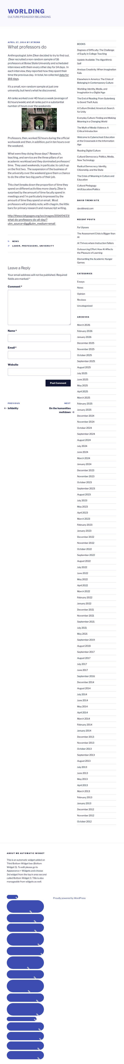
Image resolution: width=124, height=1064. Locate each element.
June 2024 (82, 452)
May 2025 (82, 385)
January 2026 (84, 337)
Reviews (81, 299)
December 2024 (85, 415)
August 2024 (84, 440)
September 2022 (86, 555)
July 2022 (82, 567)
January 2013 (84, 803)
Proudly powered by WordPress (69, 898)
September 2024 (86, 433)
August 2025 (84, 367)
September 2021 (86, 621)
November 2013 (85, 742)
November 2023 (85, 476)
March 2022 (83, 591)
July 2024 (82, 446)
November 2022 (85, 542)
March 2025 (83, 397)
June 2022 (82, 573)
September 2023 (86, 488)
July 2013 (82, 767)
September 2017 (86, 651)
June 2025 (82, 379)
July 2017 (82, 664)
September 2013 (86, 754)
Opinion (81, 293)
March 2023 (83, 518)
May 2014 (82, 706)
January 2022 (84, 603)
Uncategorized (84, 305)
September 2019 (86, 639)
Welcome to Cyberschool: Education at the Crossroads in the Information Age (96, 141)
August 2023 (84, 494)
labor (16, 246)
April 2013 (82, 785)
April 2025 (82, 391)
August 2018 (84, 645)
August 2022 (84, 561)
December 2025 (85, 343)
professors (30, 246)
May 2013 (82, 779)
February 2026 (84, 331)
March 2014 (83, 718)
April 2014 (82, 712)
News (15, 241)
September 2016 (86, 676)
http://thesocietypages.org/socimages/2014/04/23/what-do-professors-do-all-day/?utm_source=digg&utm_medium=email (39, 219)
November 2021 (85, 615)
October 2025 (84, 355)
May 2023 (82, 506)
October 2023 (84, 482)
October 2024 (84, 427)
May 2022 (82, 579)
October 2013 (84, 748)
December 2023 (85, 470)
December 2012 (85, 809)
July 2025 (82, 373)
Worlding (26, 11)
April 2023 (82, 512)
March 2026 (83, 324)
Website (13, 364)
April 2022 (82, 585)
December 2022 (85, 536)
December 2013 (85, 736)
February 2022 (84, 597)
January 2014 (84, 730)
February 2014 (84, 724)
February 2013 (84, 797)
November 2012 (85, 815)
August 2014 (84, 688)
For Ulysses (83, 227)
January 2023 (84, 530)
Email (12, 347)
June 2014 (82, 700)
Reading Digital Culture (89, 150)
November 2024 (85, 421)
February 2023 (84, 524)
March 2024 (83, 458)
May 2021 (82, 633)
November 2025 (85, 349)
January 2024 (84, 464)
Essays (80, 281)
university (47, 246)
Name (12, 330)
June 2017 (82, 670)
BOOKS (81, 44)
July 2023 (82, 500)
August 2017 (83, 658)
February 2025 (84, 403)
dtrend (35, 42)
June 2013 (82, 773)
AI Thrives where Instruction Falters (95, 243)
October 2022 (84, 549)
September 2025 (86, 361)
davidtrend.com (85, 208)
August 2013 (84, 760)
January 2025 (84, 409)
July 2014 (82, 694)
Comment (15, 286)
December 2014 (85, 682)
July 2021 (82, 627)
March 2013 (83, 791)
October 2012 (84, 821)
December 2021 (85, 609)
